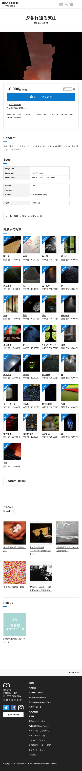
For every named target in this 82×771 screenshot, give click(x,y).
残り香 (37, 23)
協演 (25, 256)
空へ (63, 434)
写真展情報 (33, 712)
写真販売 (32, 688)
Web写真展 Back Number (39, 726)
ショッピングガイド (18, 108)
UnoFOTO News (36, 692)
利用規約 (32, 755)
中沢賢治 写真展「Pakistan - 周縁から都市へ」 (40, 550)
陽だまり (7, 256)
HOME (31, 683)
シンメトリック (49, 345)
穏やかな (65, 315)
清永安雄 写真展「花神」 (14, 587)
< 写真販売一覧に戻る (16, 481)
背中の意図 (47, 404)
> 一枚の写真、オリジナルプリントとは (24, 216)
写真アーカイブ (35, 707)
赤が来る (7, 286)
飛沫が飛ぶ (28, 434)
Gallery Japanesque (37, 697)
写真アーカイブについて (39, 731)
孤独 (63, 345)
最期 (5, 463)
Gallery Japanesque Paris (40, 702)
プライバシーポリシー (38, 750)
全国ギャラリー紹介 (37, 721)
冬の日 (45, 256)
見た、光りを (9, 404)
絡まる (64, 256)
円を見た (7, 374)
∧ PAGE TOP (73, 672)
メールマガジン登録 (37, 736)
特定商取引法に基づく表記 (40, 745)
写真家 (31, 716)
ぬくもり (46, 286)
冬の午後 (7, 434)
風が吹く (7, 345)
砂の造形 (46, 374)
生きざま (46, 434)
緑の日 (26, 374)
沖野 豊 (45, 23)
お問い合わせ (15, 104)
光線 (63, 404)
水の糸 (26, 404)
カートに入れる (41, 97)
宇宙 (25, 315)
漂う (44, 315)
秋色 (5, 315)
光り (25, 286)
